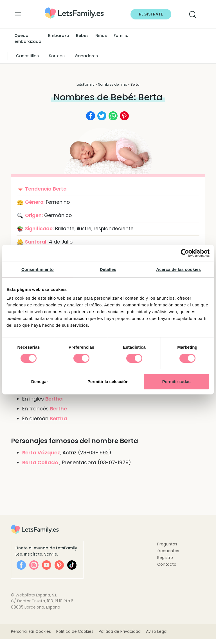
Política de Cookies (74, 631)
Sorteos (57, 56)
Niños (101, 35)
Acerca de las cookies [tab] (178, 269)
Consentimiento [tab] (37, 269)
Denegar (39, 381)
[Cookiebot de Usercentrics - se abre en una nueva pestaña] (185, 253)
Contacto (166, 564)
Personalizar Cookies (31, 631)
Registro (165, 557)
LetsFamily (85, 84)
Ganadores (86, 56)
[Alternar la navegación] (18, 13)
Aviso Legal (156, 631)
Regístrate (151, 14)
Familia (121, 35)
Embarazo (58, 35)
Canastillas (27, 56)
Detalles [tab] (108, 269)
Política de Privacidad (120, 631)
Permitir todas (176, 381)
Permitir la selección (108, 381)
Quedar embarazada (27, 39)
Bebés (82, 35)
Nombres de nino (112, 84)
